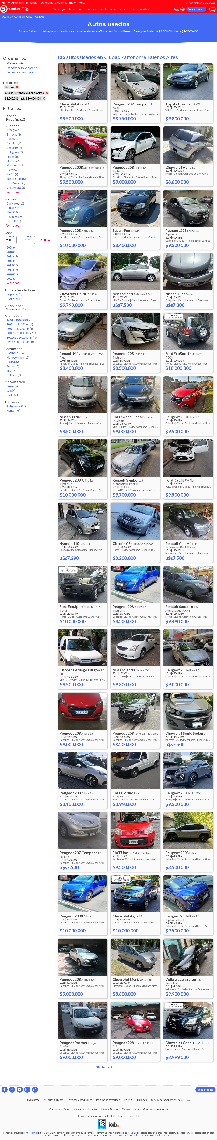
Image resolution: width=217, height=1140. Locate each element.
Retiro (12, 174)
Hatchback (15, 353)
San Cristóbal (16, 178)
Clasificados (93, 9)
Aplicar (45, 240)
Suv (11, 370)
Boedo (12, 138)
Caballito (14, 143)
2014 (12, 269)
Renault (14, 221)
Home (6, 2)
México (126, 1108)
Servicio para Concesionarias (166, 1099)
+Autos (82, 2)
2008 (11, 247)
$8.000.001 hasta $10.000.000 (25, 98)
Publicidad (141, 1099)
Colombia (79, 1108)
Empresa (14, 294)
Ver (12, 192)
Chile (67, 1108)
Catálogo (59, 9)
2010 (11, 252)
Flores (13, 156)
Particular (15, 298)
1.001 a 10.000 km (19, 319)
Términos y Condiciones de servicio (128, 1135)
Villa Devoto (16, 183)
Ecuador (92, 1108)
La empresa (33, 1099)
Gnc (11, 390)
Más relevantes (16, 63)
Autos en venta (23, 16)
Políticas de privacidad (108, 1099)
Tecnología (46, 2)
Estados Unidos (109, 1108)
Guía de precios (116, 9)
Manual (13, 410)
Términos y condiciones (79, 1099)
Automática (16, 406)
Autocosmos (32, 1132)
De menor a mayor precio (22, 68)
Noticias (75, 9)
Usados (6, 16)
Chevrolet (15, 203)
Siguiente (105, 1067)
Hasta (28, 236)
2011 (12, 256)
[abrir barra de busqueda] (176, 9)
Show (72, 2)
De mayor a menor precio (22, 72)
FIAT (12, 212)
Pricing (128, 1099)
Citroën (13, 207)
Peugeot (15, 216)
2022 (11, 278)
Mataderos (15, 165)
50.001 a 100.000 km (21, 333)
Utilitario (14, 375)
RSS (188, 1099)
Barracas (14, 134)
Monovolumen (18, 357)
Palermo (13, 170)
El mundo (31, 2)
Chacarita (14, 147)
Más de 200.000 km (20, 342)
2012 (11, 261)
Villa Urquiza (16, 187)
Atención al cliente (53, 1099)
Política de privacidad (161, 1135)
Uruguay (147, 1108)
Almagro (13, 130)
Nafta (13, 395)
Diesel (12, 386)
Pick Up (13, 361)
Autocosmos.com (80, 1135)
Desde (10, 236)
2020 (12, 274)
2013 (12, 265)
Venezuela (162, 1108)
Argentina (17, 2)
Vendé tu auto (196, 9)
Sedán (13, 366)
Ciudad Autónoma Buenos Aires (26, 92)
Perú (136, 1108)
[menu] (212, 9)
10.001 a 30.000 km (20, 324)
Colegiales (15, 152)
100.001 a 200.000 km (22, 337)
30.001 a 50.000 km (20, 328)
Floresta (13, 161)
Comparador (140, 9)
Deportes (61, 2)
